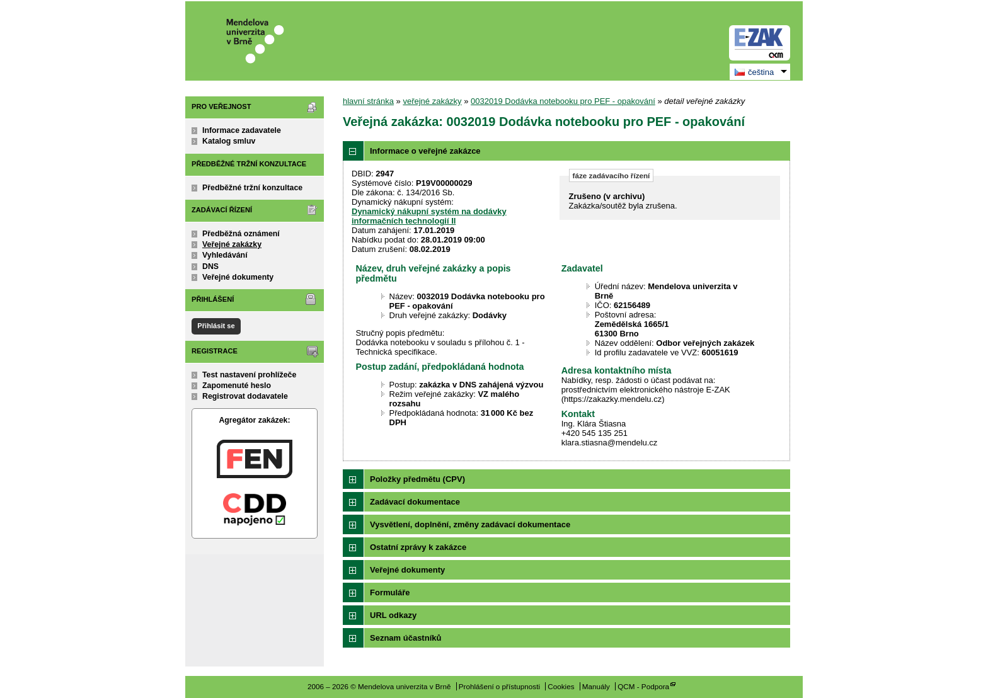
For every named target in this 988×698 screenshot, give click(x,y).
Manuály (596, 686)
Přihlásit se (215, 325)
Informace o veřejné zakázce (425, 151)
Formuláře (390, 592)
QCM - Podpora (643, 686)
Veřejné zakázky (231, 244)
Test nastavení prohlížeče (249, 374)
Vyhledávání (225, 255)
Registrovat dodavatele (245, 396)
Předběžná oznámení (241, 233)
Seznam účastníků (405, 638)
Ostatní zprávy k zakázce (418, 547)
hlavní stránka (368, 101)
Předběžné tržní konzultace (252, 187)
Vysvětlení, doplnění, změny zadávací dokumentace (470, 524)
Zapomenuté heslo (236, 385)
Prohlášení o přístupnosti (499, 686)
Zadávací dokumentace (415, 501)
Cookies (561, 686)
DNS (210, 266)
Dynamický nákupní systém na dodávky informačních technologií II (429, 216)
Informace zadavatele (241, 130)
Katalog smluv (228, 141)
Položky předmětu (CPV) (417, 479)
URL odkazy (393, 615)
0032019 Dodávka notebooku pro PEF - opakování (563, 101)
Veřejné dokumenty (237, 277)
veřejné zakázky (432, 101)
